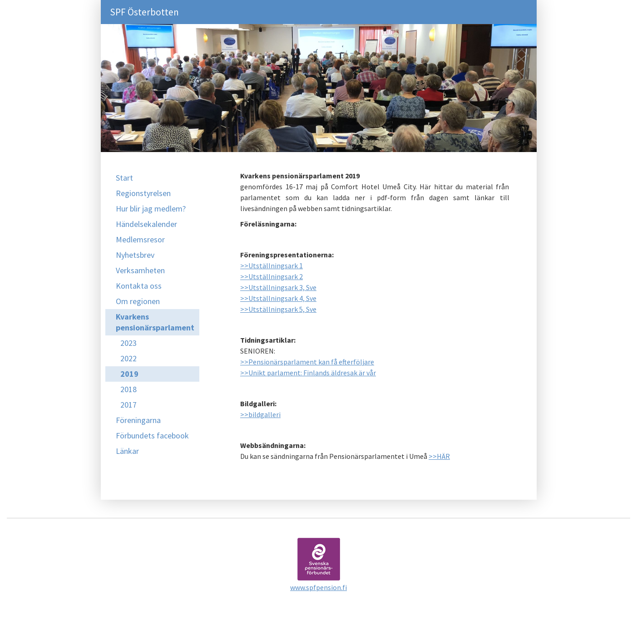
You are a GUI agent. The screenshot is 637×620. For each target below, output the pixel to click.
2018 (128, 389)
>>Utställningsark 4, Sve (278, 298)
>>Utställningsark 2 (271, 276)
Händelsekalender (146, 224)
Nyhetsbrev (135, 255)
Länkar (127, 451)
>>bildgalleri (260, 414)
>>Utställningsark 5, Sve (278, 309)
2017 (128, 404)
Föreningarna (138, 420)
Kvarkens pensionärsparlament (155, 322)
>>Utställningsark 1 (271, 265)
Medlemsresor (140, 239)
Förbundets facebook (152, 435)
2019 (129, 374)
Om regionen (138, 301)
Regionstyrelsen (143, 193)
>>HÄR (439, 456)
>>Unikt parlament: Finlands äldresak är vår (308, 372)
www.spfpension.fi (318, 587)
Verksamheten (140, 270)
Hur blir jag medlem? (151, 208)
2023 (128, 343)
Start (124, 177)
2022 (128, 358)
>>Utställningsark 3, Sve (278, 287)
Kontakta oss (139, 285)
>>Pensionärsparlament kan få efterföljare (307, 361)
